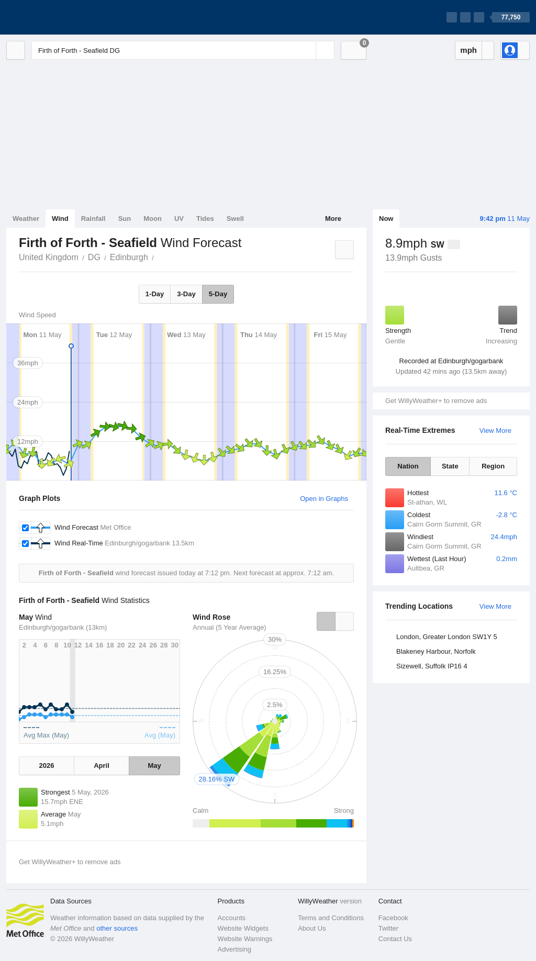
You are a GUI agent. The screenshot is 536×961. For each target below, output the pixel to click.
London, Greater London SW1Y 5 (446, 637)
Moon (152, 218)
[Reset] (307, 50)
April (101, 765)
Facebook (393, 918)
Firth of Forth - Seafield (159, 256)
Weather (26, 218)
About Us (312, 928)
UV (179, 218)
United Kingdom (49, 257)
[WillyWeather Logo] (55, 17)
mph (468, 50)
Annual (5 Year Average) (229, 627)
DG (94, 257)
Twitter (388, 928)
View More (495, 430)
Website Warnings (245, 939)
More (333, 218)
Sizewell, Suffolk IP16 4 (431, 666)
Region (493, 466)
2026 (46, 765)
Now (386, 218)
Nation (407, 466)
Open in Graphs (324, 498)
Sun (124, 218)
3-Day (186, 294)
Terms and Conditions (331, 918)
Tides (205, 218)
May (154, 765)
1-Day (155, 294)
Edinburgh (129, 257)
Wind (60, 218)
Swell (235, 218)
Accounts (231, 918)
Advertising (234, 949)
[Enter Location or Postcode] (182, 50)
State (450, 466)
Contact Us (395, 939)
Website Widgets (243, 928)
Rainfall (93, 218)
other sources (117, 928)
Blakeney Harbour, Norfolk (436, 651)
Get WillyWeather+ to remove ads (436, 401)
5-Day (218, 294)
